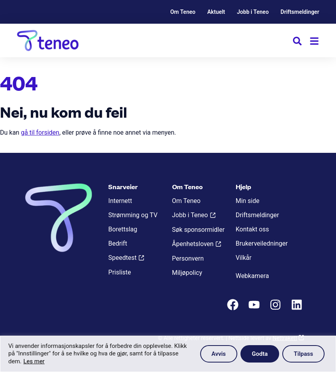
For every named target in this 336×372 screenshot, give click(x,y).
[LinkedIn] (297, 308)
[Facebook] (233, 308)
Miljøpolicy (187, 272)
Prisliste (119, 272)
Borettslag (122, 229)
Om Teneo (182, 12)
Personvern (188, 258)
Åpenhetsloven (193, 244)
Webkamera (252, 276)
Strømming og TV (133, 215)
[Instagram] (276, 308)
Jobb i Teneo (253, 12)
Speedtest (122, 257)
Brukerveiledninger (262, 243)
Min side (247, 201)
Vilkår (244, 257)
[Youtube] (255, 308)
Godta (260, 353)
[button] (297, 42)
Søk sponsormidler (198, 229)
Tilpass (303, 353)
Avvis (219, 353)
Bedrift (117, 243)
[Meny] (314, 41)
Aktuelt (216, 12)
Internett (120, 201)
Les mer (34, 361)
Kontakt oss (252, 229)
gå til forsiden (40, 132)
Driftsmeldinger (300, 12)
